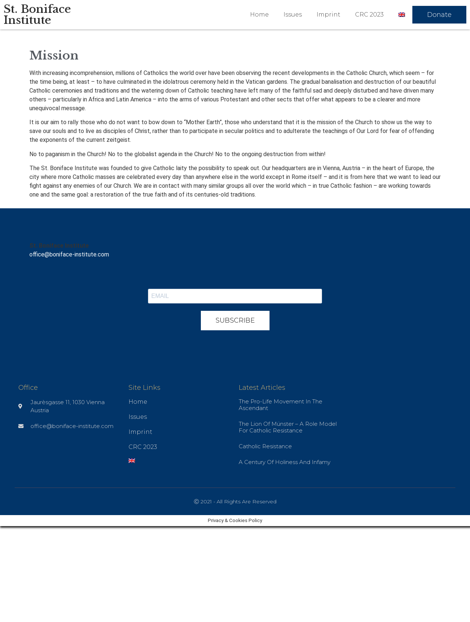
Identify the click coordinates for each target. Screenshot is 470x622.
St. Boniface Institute (37, 14)
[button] (439, 15)
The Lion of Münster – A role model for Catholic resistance (288, 427)
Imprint (328, 14)
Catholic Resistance (265, 446)
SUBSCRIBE (235, 320)
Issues (292, 14)
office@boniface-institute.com (69, 254)
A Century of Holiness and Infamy (284, 462)
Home (259, 14)
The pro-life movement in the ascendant (280, 404)
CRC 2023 (369, 14)
